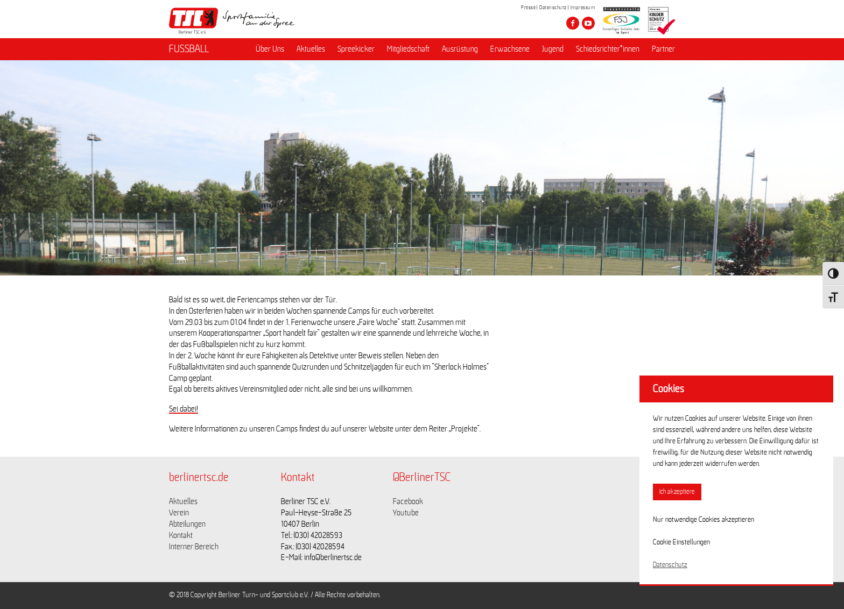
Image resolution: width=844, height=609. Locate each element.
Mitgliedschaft (408, 49)
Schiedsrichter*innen (607, 49)
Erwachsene (510, 49)
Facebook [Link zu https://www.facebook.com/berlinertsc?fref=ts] (408, 501)
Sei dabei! (183, 409)
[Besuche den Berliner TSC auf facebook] (572, 23)
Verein (179, 512)
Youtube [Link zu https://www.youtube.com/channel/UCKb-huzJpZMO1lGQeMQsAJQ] (406, 512)
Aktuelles (311, 49)
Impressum (583, 7)
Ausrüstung (460, 49)
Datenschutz (553, 7)
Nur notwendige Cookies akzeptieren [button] (703, 519)
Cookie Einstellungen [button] (681, 542)
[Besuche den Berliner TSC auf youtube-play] (588, 23)
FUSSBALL (189, 49)
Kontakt (181, 535)
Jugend (553, 49)
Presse (528, 7)
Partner (663, 49)
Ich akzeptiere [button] (677, 491)
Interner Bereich (194, 546)
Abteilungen (187, 524)
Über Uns (270, 49)
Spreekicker (356, 49)
